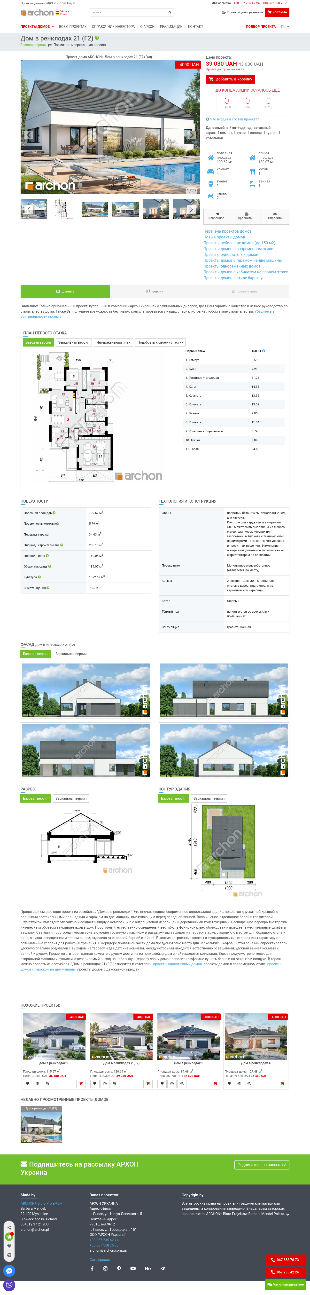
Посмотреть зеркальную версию (80, 45)
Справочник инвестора (113, 27)
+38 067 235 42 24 (247, 3)
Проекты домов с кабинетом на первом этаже (245, 272)
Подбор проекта (261, 27)
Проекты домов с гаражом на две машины (242, 260)
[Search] (132, 12)
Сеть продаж (100, 1260)
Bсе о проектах (73, 27)
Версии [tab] (155, 291)
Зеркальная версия (73, 342)
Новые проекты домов (224, 237)
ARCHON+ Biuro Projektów (41, 1203)
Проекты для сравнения (242, 12)
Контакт (195, 27)
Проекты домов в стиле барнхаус (233, 278)
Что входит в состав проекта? (232, 119)
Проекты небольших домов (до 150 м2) (239, 243)
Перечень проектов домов (227, 231)
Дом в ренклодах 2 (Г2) (121, 1063)
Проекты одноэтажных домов (230, 254)
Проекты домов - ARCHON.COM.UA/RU (48, 3)
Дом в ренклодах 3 (188, 1063)
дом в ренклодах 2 (54, 1063)
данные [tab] (65, 291)
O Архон (147, 27)
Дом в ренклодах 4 (256, 1063)
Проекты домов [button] (37, 27)
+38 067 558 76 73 (275, 3)
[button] (9, 1227)
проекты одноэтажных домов (177, 964)
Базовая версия (33, 45)
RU (285, 27)
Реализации (171, 27)
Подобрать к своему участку (160, 342)
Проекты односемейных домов (232, 266)
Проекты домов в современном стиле (238, 248)
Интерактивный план (113, 342)
